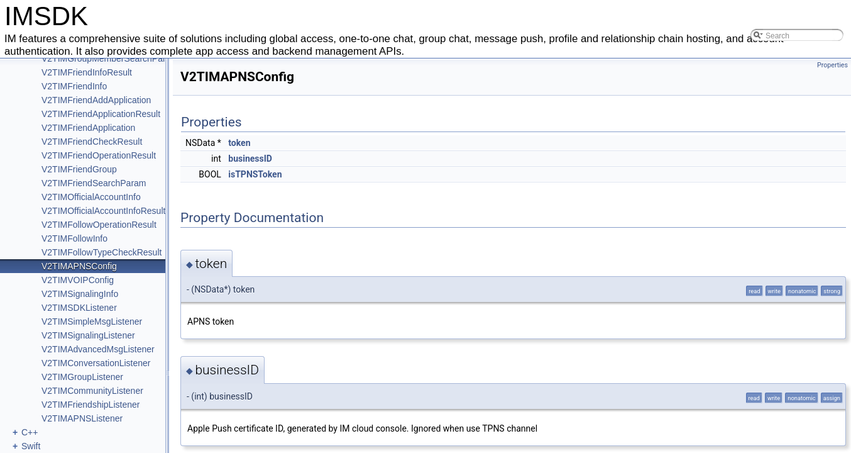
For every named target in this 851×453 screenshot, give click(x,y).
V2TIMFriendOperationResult (98, 155)
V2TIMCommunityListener (92, 391)
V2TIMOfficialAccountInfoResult (103, 211)
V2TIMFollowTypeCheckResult (101, 252)
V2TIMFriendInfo (74, 86)
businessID (250, 159)
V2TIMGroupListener (82, 377)
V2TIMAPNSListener (82, 418)
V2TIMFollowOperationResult (98, 225)
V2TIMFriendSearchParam (93, 183)
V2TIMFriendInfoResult (86, 72)
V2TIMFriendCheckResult (91, 142)
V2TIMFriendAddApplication (96, 100)
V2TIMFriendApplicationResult (100, 114)
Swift (30, 446)
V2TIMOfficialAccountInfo (91, 197)
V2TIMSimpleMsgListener (91, 321)
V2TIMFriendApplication (88, 128)
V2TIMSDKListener (79, 308)
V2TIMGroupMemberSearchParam (109, 58)
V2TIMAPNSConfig (79, 266)
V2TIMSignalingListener (88, 335)
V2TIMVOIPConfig (77, 280)
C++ (29, 432)
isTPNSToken (255, 174)
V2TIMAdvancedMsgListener (98, 349)
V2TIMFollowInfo (74, 238)
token (239, 143)
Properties (832, 65)
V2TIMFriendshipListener (90, 405)
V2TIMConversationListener (96, 363)
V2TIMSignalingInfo (79, 294)
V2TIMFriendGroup (79, 169)
